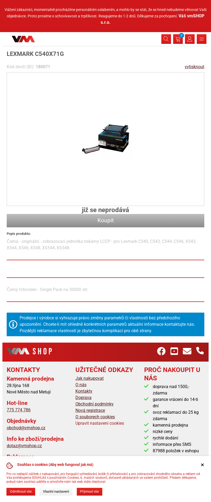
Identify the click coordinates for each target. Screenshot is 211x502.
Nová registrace (90, 410)
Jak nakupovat (89, 378)
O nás (80, 384)
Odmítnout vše (21, 491)
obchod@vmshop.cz (26, 427)
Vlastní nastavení (56, 491)
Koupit (105, 220)
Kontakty (83, 391)
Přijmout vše (89, 491)
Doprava (83, 397)
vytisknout (194, 66)
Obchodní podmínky (94, 404)
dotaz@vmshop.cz (24, 445)
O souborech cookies (95, 416)
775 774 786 (19, 409)
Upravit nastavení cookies (99, 423)
